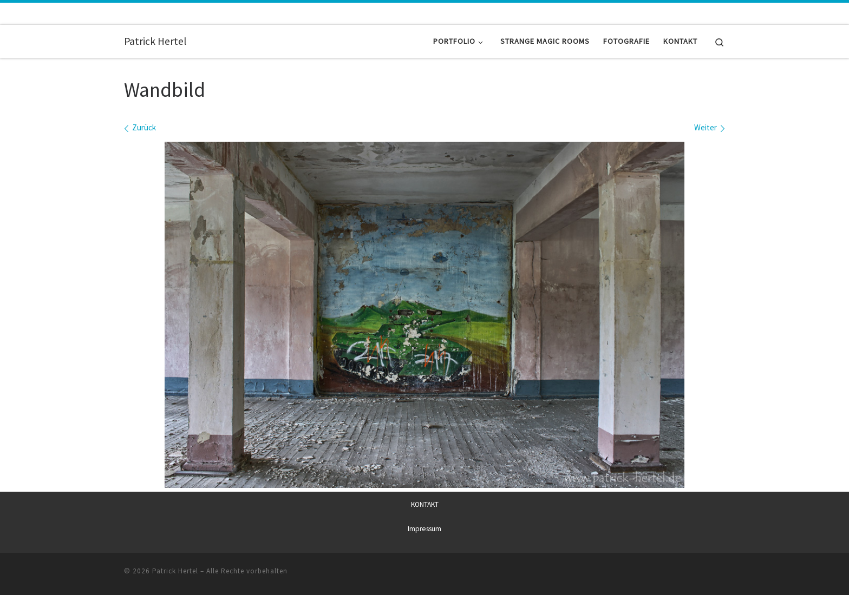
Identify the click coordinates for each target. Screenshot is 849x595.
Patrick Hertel (175, 571)
